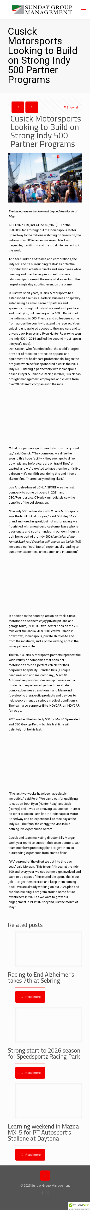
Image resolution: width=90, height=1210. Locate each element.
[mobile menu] (83, 10)
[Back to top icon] (45, 1175)
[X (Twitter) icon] (47, 1193)
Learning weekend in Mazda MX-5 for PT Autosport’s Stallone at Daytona (43, 1132)
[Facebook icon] (42, 1193)
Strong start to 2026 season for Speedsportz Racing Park (44, 1053)
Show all (71, 107)
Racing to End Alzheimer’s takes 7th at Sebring (41, 977)
